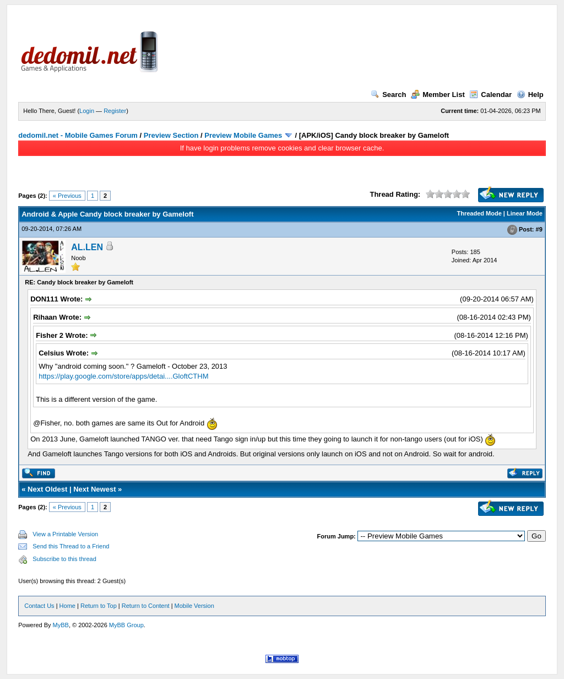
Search (388, 94)
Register (115, 110)
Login (86, 110)
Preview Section (171, 135)
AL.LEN (87, 247)
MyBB (61, 625)
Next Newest (94, 489)
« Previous (67, 195)
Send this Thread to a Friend (70, 546)
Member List (438, 94)
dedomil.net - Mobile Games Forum (78, 135)
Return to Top (98, 605)
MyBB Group (126, 625)
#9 (539, 229)
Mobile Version (194, 605)
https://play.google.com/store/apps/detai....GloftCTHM (123, 376)
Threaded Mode (479, 213)
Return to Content (146, 605)
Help (530, 94)
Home (67, 605)
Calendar (490, 94)
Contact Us (39, 605)
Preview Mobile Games (243, 135)
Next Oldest (47, 489)
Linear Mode (525, 213)
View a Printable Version (65, 534)
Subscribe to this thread (64, 559)
